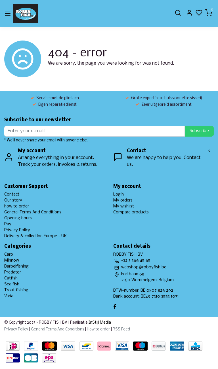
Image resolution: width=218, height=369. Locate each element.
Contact (11, 194)
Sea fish (11, 284)
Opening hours (18, 218)
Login (118, 194)
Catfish (11, 278)
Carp (8, 254)
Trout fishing (16, 290)
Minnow (11, 260)
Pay (7, 224)
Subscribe (199, 131)
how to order (16, 206)
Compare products (131, 212)
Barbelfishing (16, 266)
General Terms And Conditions (32, 212)
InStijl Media (99, 323)
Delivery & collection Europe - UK (35, 236)
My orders (123, 200)
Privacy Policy (17, 230)
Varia (8, 296)
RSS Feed (121, 329)
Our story (13, 200)
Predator (12, 272)
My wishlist (123, 206)
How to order (98, 329)
